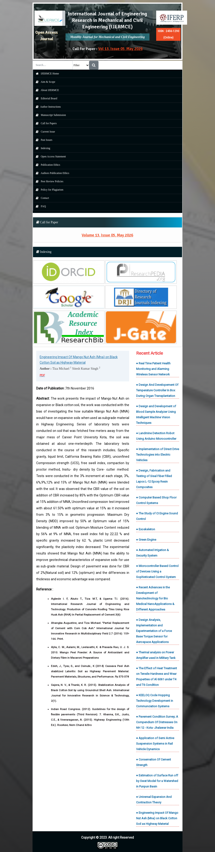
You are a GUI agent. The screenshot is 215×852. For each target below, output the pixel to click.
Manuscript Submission (49, 115)
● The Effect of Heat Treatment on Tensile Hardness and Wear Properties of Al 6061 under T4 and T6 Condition (156, 676)
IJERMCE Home (46, 73)
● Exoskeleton (145, 529)
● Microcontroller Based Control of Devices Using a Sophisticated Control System (157, 571)
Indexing (41, 148)
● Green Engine (146, 539)
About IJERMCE (46, 90)
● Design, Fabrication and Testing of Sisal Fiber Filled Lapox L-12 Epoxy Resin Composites (154, 479)
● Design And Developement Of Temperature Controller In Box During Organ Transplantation (157, 390)
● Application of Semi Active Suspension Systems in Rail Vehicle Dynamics (155, 743)
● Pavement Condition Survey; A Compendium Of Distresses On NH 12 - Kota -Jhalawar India (157, 722)
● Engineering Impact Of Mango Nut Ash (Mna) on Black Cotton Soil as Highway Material (157, 818)
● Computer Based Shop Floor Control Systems (156, 500)
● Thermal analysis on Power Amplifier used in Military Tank (156, 655)
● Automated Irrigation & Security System (152, 552)
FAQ (39, 206)
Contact (41, 198)
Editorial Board (45, 98)
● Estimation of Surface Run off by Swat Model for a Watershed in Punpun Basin (157, 781)
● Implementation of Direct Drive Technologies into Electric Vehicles (157, 454)
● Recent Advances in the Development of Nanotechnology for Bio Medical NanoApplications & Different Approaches (155, 598)
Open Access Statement (49, 156)
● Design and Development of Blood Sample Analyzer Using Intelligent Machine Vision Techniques (156, 414)
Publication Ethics (46, 164)
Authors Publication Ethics (51, 173)
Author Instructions (47, 106)
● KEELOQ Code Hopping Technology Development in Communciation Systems (154, 700)
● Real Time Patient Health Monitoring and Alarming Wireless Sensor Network (153, 369)
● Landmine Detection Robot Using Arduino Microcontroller (156, 435)
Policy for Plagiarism (48, 189)
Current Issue (44, 131)
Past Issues (42, 140)
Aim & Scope (44, 81)
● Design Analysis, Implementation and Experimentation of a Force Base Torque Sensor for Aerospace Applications (154, 631)
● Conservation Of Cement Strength (153, 762)
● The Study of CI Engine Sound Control (157, 516)
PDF (42, 375)
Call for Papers (45, 123)
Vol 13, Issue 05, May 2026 (120, 48)
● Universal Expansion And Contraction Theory (154, 799)
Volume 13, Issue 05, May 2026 (107, 235)
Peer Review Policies (48, 181)
